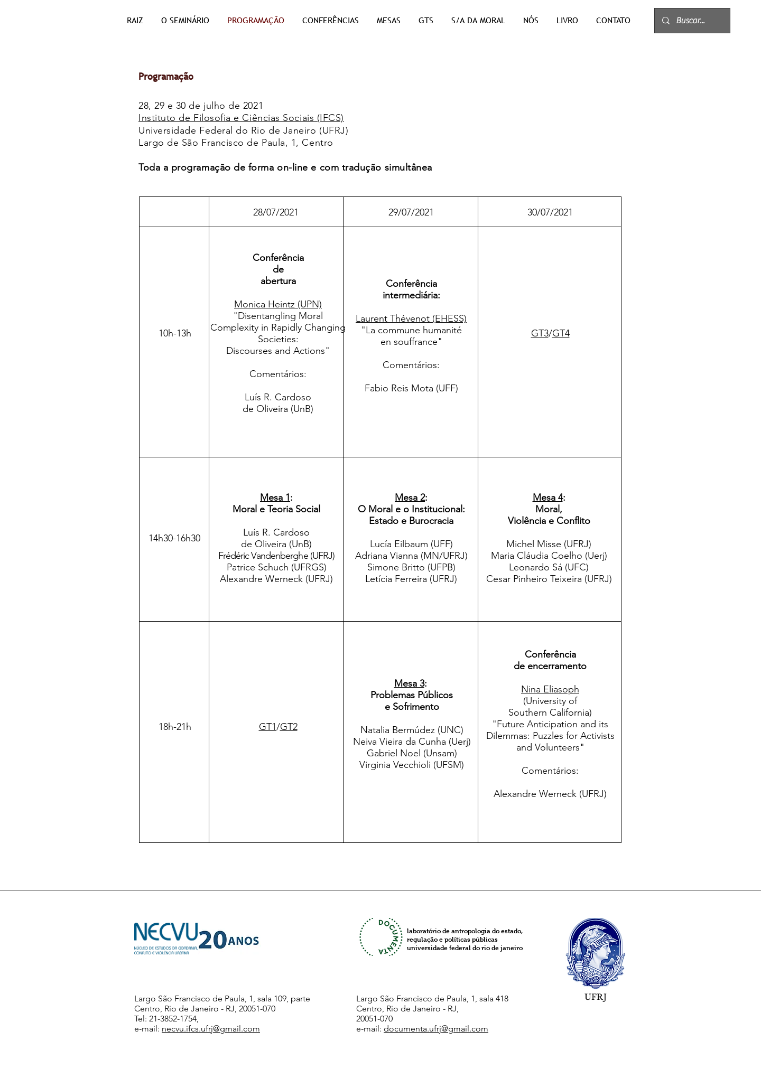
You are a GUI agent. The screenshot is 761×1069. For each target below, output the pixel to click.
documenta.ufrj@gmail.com (436, 1029)
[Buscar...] (692, 20)
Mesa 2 (410, 497)
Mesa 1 (275, 497)
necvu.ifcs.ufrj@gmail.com (211, 1029)
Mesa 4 (548, 497)
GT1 (267, 727)
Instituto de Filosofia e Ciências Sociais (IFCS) (241, 118)
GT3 (540, 333)
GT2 (289, 727)
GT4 (561, 333)
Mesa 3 (409, 683)
